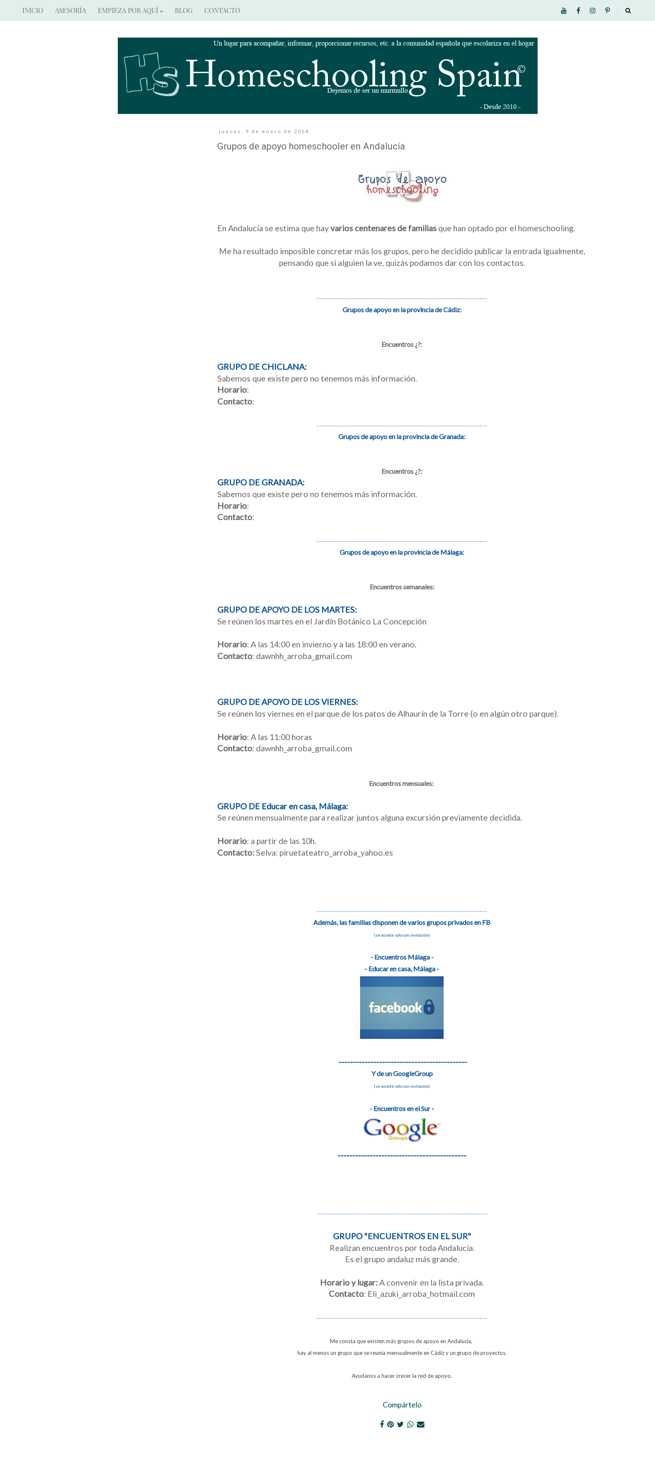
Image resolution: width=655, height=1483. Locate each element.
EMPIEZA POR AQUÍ (130, 10)
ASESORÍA (70, 10)
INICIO (32, 10)
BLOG (184, 10)
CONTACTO (222, 10)
